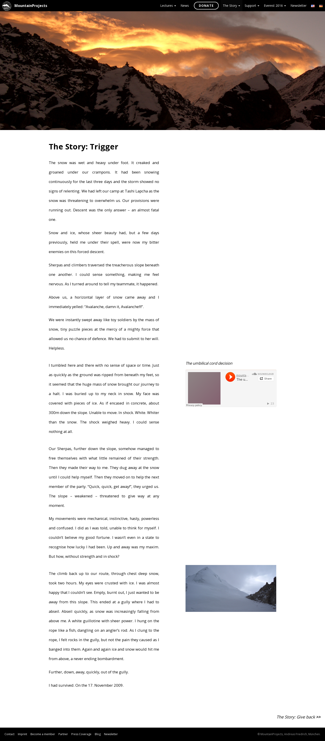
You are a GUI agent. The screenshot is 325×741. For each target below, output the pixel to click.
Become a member (42, 734)
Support (252, 5)
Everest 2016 (275, 5)
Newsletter (298, 5)
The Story (231, 5)
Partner (63, 734)
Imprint (22, 734)
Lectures (168, 5)
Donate (206, 5)
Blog (98, 734)
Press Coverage (81, 734)
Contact (9, 734)
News (185, 5)
